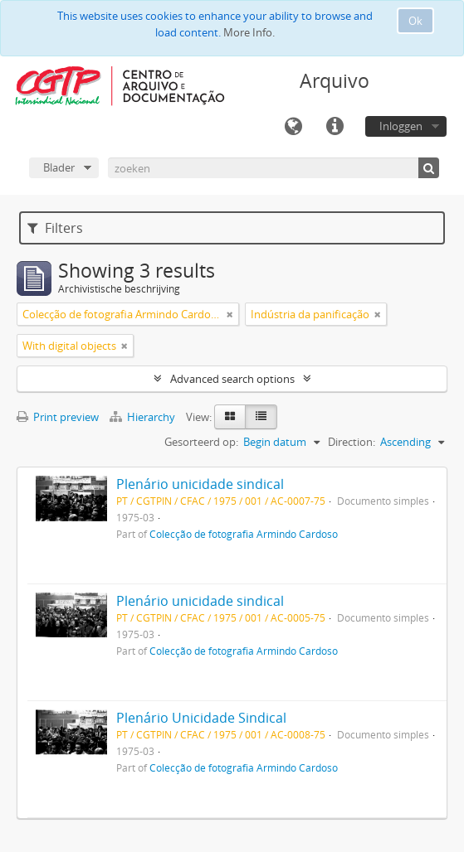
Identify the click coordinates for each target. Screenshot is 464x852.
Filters (55, 228)
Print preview (58, 416)
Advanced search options (232, 378)
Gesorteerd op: (201, 441)
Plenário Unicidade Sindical (201, 718)
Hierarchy (144, 416)
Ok (415, 20)
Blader (59, 167)
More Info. (249, 32)
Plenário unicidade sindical (200, 484)
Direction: (351, 441)
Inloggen (400, 126)
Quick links (334, 127)
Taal (293, 127)
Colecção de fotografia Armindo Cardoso (243, 533)
